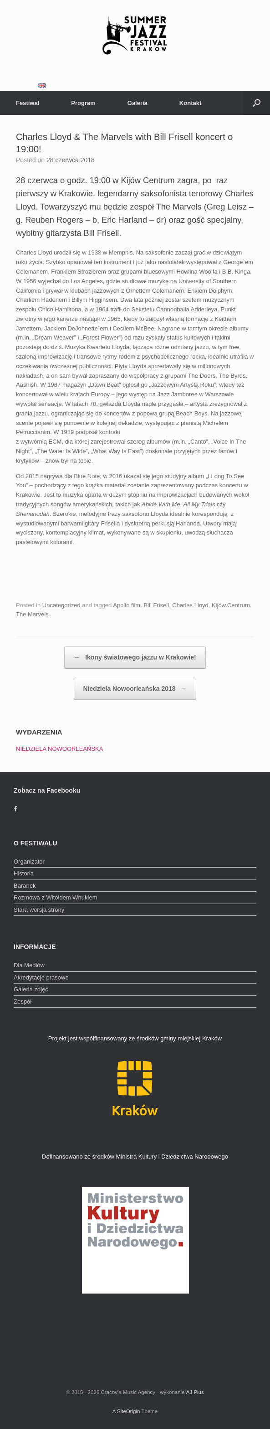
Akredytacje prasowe (41, 977)
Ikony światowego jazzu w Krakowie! (135, 657)
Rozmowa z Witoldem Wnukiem (55, 897)
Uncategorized (61, 605)
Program (83, 103)
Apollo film (126, 605)
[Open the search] (256, 103)
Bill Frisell (156, 605)
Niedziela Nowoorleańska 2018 (135, 689)
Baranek (25, 885)
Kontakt (190, 103)
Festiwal (27, 103)
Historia (24, 873)
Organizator (29, 861)
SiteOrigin (128, 1411)
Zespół (22, 1001)
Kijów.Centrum (231, 605)
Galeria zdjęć (31, 989)
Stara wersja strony (39, 909)
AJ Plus (195, 1392)
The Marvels (32, 614)
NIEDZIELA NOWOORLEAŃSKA (59, 748)
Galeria (137, 103)
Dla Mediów (29, 965)
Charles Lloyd (190, 605)
